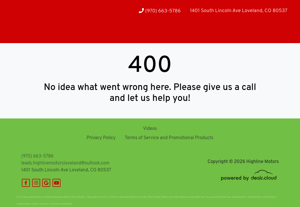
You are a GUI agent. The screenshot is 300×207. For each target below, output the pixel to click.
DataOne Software (108, 197)
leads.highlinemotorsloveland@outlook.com (65, 163)
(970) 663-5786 (160, 11)
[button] (38, 32)
